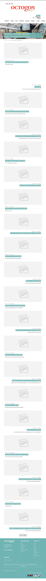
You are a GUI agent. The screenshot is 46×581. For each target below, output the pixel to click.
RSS (21, 552)
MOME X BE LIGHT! (37, 555)
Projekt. (33, 21)
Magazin (27, 21)
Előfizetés (38, 15)
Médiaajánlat (38, 16)
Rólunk (22, 543)
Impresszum (22, 551)
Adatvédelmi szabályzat (24, 549)
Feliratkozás (23, 566)
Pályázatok (35, 551)
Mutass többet (23, 535)
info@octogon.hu (6, 547)
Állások (38, 18)
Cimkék (8, 40)
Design (12, 21)
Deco (16, 21)
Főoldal (5, 40)
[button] (33, 17)
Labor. (38, 21)
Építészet (7, 21)
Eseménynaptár (36, 552)
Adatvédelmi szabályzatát (33, 564)
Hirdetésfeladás (23, 546)
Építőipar (21, 21)
